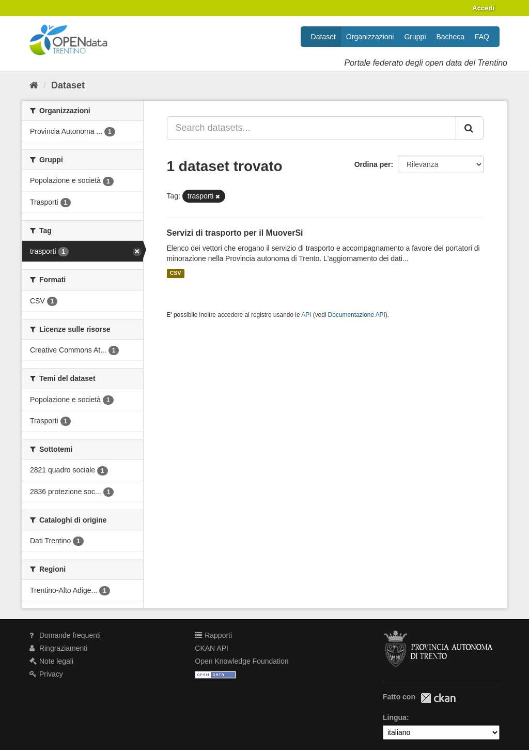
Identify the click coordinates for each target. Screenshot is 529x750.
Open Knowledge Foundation (241, 661)
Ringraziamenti (58, 648)
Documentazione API (356, 314)
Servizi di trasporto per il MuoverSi (235, 232)
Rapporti (213, 635)
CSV (175, 273)
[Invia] (470, 128)
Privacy (46, 674)
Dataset (323, 37)
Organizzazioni (370, 37)
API (306, 314)
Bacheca (450, 37)
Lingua (395, 717)
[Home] (33, 85)
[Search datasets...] (312, 128)
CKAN (438, 698)
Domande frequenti (65, 635)
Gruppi (415, 37)
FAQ (482, 37)
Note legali (51, 661)
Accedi (483, 8)
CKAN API (211, 648)
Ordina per (372, 164)
